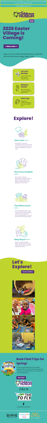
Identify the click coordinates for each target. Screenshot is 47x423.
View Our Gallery (28, 272)
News (23, 6)
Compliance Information (23, 407)
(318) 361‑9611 (28, 3)
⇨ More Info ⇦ (11, 46)
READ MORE (21, 378)
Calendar (18, 6)
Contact (29, 6)
